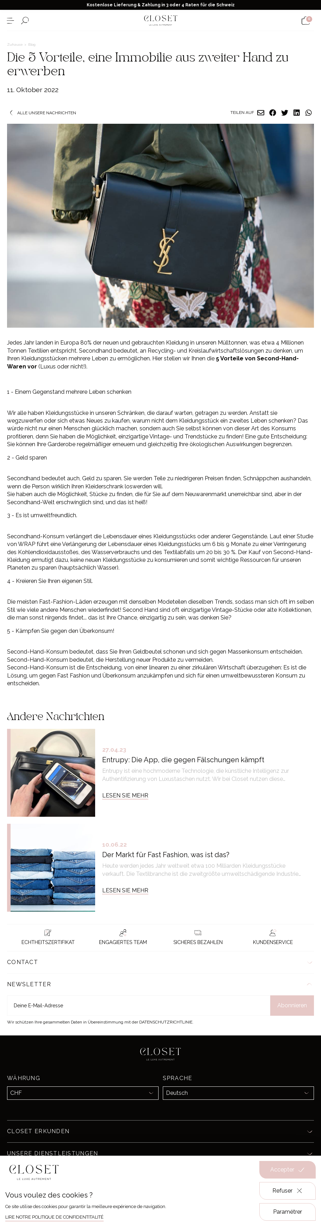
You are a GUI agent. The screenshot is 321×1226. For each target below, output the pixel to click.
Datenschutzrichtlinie (165, 1022)
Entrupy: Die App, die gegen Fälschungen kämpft (183, 760)
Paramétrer (287, 1211)
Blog (32, 44)
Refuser (287, 1190)
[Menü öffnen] (10, 20)
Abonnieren (292, 1005)
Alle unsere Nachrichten (41, 113)
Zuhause (15, 44)
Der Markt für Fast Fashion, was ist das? (165, 855)
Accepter (287, 1169)
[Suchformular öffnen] (25, 21)
